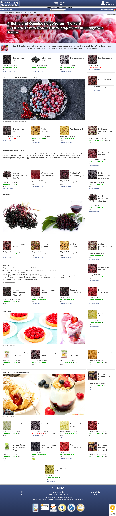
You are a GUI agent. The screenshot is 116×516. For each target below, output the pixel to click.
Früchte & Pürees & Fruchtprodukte (10, 12)
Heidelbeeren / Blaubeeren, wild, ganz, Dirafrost (104, 175)
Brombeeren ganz (105, 58)
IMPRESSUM (95, 491)
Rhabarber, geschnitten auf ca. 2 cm (105, 131)
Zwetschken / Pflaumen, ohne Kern (104, 376)
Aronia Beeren (46, 424)
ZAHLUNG (20, 493)
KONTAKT (20, 494)
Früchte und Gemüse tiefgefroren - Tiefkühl (28, 12)
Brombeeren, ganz (77, 58)
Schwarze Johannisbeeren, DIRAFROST (18, 292)
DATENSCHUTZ (95, 493)
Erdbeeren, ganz (104, 79)
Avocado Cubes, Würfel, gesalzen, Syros (19, 447)
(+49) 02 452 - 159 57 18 (58, 493)
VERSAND (20, 491)
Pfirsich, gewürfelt (76, 129)
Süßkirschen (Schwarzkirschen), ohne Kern (19, 175)
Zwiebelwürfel (18, 424)
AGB (95, 494)
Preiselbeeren (103, 424)
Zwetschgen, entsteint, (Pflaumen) (103, 447)
